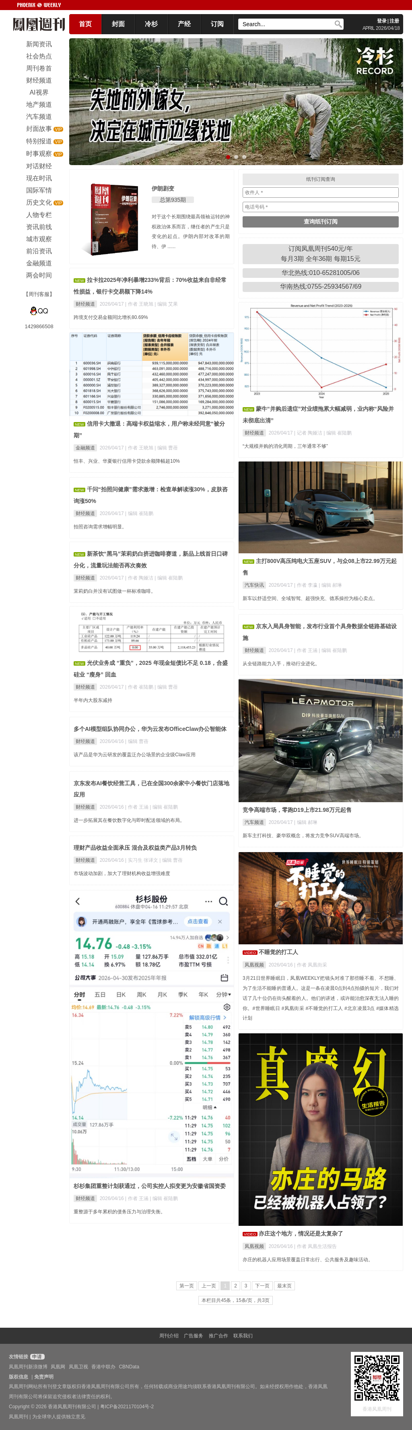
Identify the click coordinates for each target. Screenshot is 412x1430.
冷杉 (151, 24)
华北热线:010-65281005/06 (321, 272)
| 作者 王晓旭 (139, 304)
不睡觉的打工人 (278, 952)
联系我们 (243, 1336)
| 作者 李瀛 (306, 585)
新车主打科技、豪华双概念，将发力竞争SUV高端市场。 (303, 835)
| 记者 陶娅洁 (308, 433)
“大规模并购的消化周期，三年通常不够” (285, 446)
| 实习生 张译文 (142, 860)
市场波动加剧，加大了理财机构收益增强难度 (122, 873)
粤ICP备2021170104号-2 (127, 1406)
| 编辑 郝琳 (330, 585)
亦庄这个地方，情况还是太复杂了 (301, 1233)
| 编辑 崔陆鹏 (337, 433)
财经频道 (85, 304)
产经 (184, 24)
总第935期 (173, 200)
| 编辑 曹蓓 (166, 448)
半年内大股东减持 (93, 700)
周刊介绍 (169, 1336)
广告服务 (193, 1336)
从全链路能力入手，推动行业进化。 (281, 663)
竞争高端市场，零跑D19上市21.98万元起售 (297, 810)
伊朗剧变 (163, 188)
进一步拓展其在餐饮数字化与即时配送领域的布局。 (129, 820)
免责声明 (44, 1377)
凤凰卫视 (78, 1367)
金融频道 (85, 448)
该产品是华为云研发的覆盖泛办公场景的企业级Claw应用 (135, 754)
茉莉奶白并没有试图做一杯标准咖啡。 (115, 591)
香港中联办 (103, 1367)
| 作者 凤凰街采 (310, 965)
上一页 (209, 1286)
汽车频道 (254, 822)
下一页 (262, 1286)
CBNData (129, 1367)
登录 (382, 21)
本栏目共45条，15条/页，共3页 (236, 1300)
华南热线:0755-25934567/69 (321, 286)
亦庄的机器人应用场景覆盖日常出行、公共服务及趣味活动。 (308, 1259)
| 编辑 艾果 (166, 304)
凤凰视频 (254, 965)
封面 (118, 24)
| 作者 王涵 (306, 650)
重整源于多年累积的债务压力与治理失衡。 (119, 1212)
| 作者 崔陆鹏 (139, 687)
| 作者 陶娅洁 (139, 578)
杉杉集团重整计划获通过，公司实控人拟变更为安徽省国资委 (150, 1186)
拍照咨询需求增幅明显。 (100, 527)
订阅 (217, 24)
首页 (85, 24)
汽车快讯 (254, 585)
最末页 (284, 1286)
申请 (36, 1357)
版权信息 (18, 1377)
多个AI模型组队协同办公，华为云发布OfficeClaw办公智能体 (150, 729)
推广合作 (218, 1336)
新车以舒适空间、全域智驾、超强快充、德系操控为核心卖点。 (310, 598)
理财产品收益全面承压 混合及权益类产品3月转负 (135, 847)
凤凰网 (58, 1367)
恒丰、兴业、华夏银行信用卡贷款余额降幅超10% (127, 461)
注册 (394, 21)
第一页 (186, 1286)
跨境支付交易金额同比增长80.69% (111, 317)
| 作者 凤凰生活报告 (315, 1246)
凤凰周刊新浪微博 (28, 1367)
